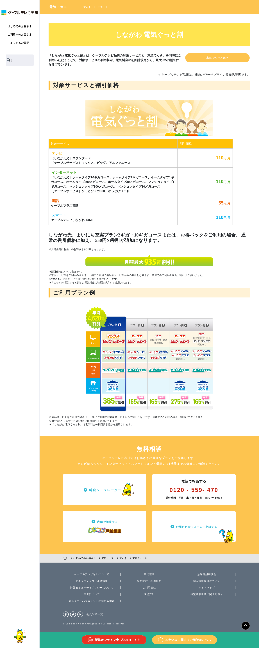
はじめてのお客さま (20, 26)
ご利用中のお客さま (20, 34)
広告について (92, 594)
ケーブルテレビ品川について (91, 574)
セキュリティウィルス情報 (92, 580)
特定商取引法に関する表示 (206, 594)
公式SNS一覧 (95, 614)
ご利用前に (149, 587)
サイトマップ (207, 587)
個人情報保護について (206, 580)
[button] (217, 57)
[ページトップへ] (245, 625)
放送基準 (149, 574)
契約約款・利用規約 (149, 580)
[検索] (15, 60)
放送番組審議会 (206, 574)
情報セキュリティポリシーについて (91, 587)
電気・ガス (58, 7)
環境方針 (149, 594)
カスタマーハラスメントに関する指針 (92, 600)
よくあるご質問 (19, 42)
